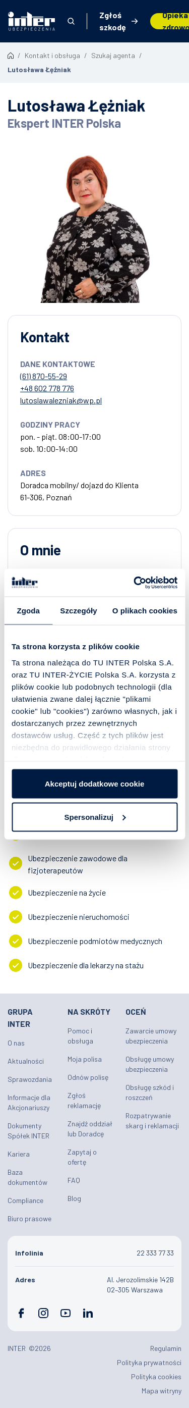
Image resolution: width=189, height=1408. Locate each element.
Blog (74, 1198)
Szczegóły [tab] (78, 610)
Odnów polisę (88, 1077)
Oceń (135, 1011)
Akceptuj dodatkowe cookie (95, 783)
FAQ (74, 1180)
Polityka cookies (156, 1376)
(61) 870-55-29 (43, 376)
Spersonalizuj (94, 816)
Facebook (21, 1313)
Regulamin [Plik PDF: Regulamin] (165, 1348)
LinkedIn (88, 1313)
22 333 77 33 (155, 1252)
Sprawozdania (30, 1079)
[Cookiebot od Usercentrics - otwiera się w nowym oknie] (134, 582)
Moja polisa (85, 1059)
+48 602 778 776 (47, 388)
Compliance (25, 1200)
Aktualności (26, 1061)
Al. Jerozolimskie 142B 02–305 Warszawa (140, 1284)
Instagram (43, 1313)
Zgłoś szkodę (112, 21)
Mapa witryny (161, 1390)
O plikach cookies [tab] (144, 610)
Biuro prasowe (29, 1218)
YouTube (65, 1313)
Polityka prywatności (149, 1362)
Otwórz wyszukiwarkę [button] (71, 21)
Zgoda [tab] (28, 610)
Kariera (19, 1154)
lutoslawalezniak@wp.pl (61, 400)
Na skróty (89, 1011)
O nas (16, 1042)
